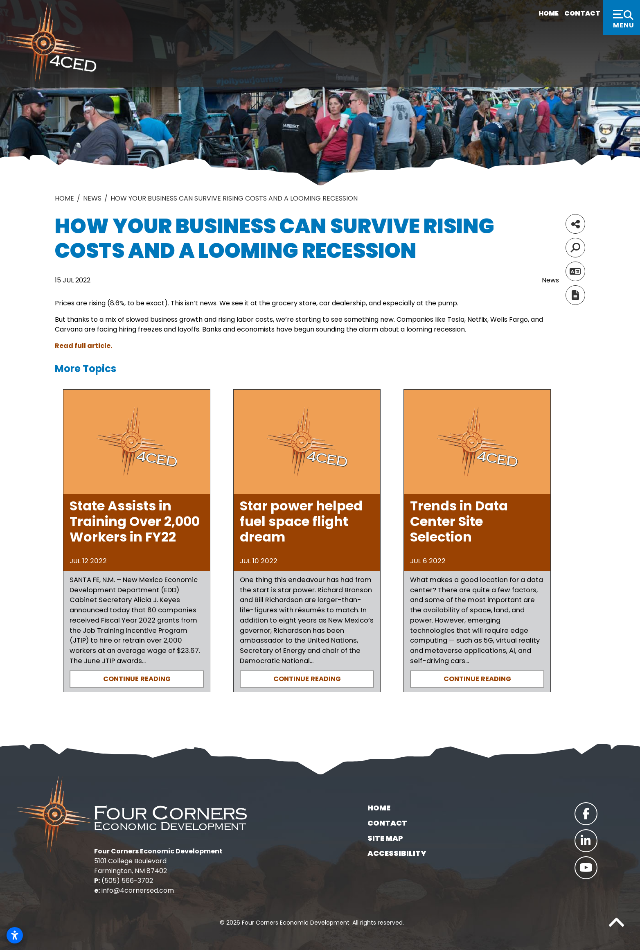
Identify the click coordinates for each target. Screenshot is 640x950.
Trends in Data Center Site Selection (459, 521)
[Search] (575, 247)
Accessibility (396, 853)
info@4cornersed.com (137, 890)
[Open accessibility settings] (15, 935)
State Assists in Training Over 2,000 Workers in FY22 (135, 521)
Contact (573, 13)
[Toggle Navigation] (621, 17)
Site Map (385, 838)
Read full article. (83, 345)
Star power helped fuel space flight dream (301, 521)
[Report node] (575, 295)
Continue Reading (137, 679)
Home (535, 13)
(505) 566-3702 (127, 880)
